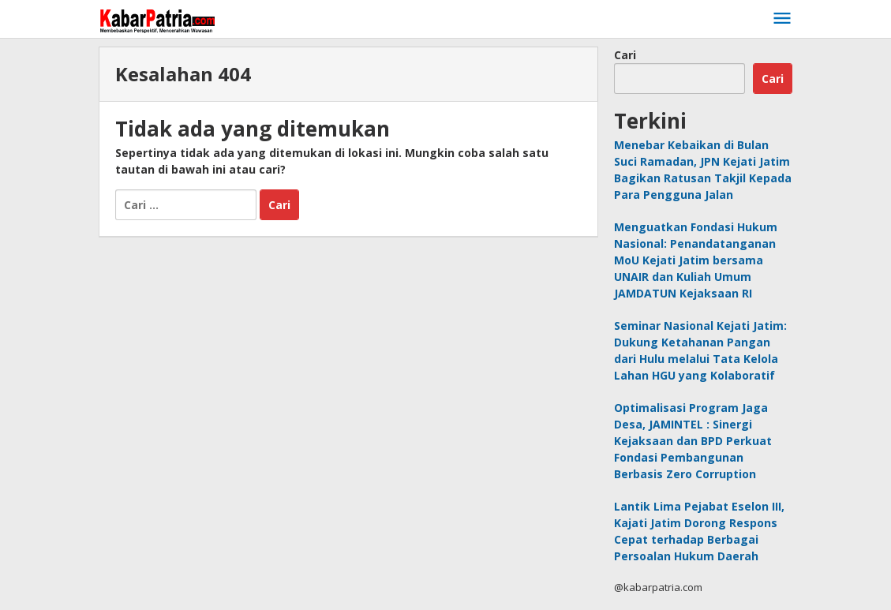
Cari (625, 54)
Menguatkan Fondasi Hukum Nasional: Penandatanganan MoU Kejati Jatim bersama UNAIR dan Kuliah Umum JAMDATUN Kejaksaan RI (695, 260)
